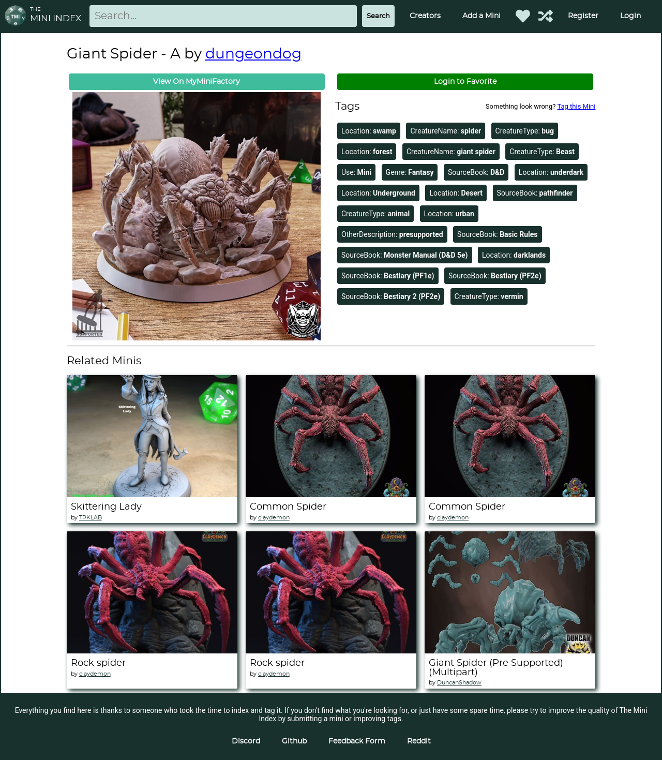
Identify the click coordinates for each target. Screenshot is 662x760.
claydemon (274, 517)
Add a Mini (481, 16)
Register (583, 16)
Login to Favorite (465, 81)
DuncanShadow (459, 683)
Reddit (419, 741)
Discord (246, 741)
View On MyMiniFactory (196, 81)
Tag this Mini (576, 106)
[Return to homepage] (17, 16)
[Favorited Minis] (523, 16)
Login (630, 16)
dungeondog (253, 54)
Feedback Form (356, 741)
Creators (425, 16)
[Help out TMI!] (545, 16)
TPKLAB (90, 517)
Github (294, 741)
